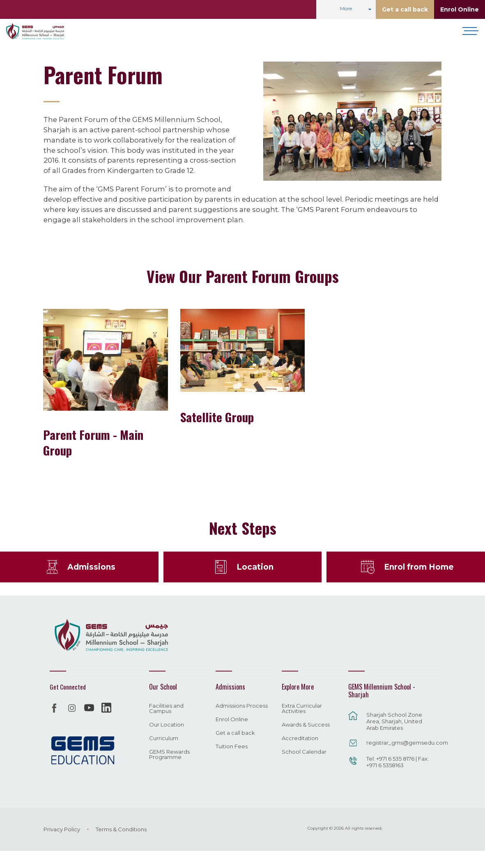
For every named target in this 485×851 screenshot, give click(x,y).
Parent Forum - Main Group (93, 442)
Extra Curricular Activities (302, 708)
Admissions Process (242, 706)
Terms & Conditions (121, 829)
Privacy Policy (62, 829)
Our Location (166, 725)
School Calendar (304, 752)
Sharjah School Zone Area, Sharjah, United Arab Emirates (394, 721)
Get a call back (405, 9)
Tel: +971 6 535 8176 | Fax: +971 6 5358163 (397, 761)
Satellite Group (217, 417)
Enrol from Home (419, 567)
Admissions (91, 567)
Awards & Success (306, 725)
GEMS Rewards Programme (169, 754)
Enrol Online (459, 9)
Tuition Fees (232, 747)
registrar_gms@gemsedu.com (399, 742)
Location (255, 567)
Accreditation (300, 738)
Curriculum (163, 738)
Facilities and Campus (166, 708)
